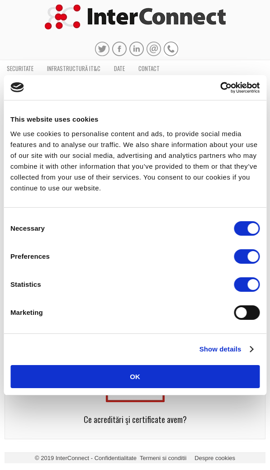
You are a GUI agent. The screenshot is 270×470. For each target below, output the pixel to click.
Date (119, 68)
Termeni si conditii (163, 458)
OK (135, 376)
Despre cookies (214, 458)
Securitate (20, 68)
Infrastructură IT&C (73, 68)
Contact (149, 68)
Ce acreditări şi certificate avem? (135, 419)
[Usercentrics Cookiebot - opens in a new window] (220, 88)
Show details (220, 349)
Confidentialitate (116, 458)
